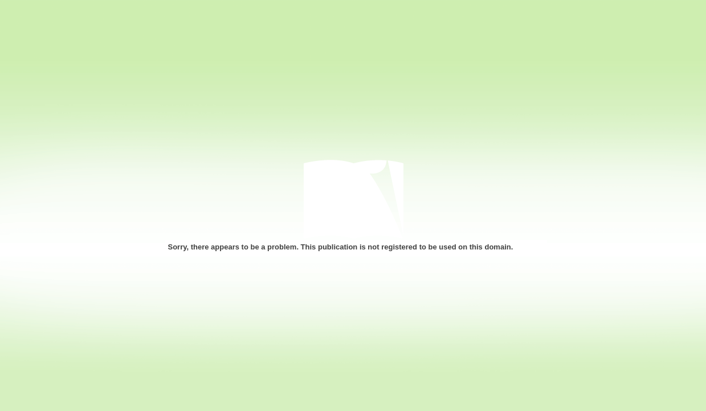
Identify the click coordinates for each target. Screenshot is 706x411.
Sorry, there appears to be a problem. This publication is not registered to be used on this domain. (340, 247)
